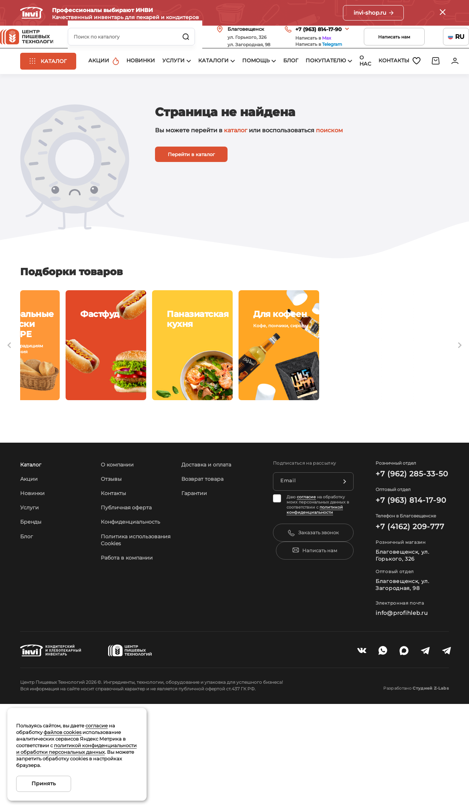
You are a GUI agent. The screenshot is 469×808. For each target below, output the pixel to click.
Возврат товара (205, 545)
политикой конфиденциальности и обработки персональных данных (76, 748)
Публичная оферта (130, 574)
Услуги (30, 574)
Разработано (406, 754)
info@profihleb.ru (400, 679)
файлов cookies (62, 732)
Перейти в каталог (191, 180)
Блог (27, 602)
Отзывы (113, 545)
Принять (44, 783)
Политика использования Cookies (124, 609)
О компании (120, 531)
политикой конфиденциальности (315, 576)
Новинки (34, 559)
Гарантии (195, 559)
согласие (306, 563)
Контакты (115, 559)
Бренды (32, 588)
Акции (30, 545)
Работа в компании (130, 631)
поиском (329, 155)
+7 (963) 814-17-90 (298, 39)
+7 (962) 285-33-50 (408, 540)
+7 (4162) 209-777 (407, 593)
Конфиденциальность (134, 588)
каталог (235, 155)
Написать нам (374, 46)
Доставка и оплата (209, 531)
